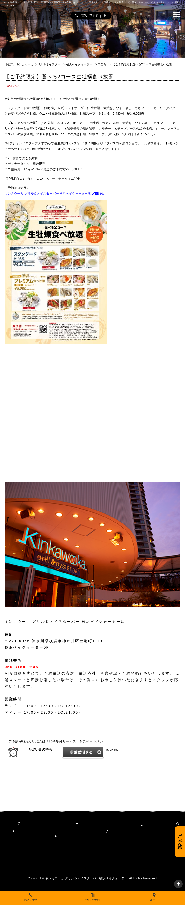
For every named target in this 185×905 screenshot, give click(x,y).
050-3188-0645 (22, 667)
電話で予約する (90, 15)
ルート (154, 897)
